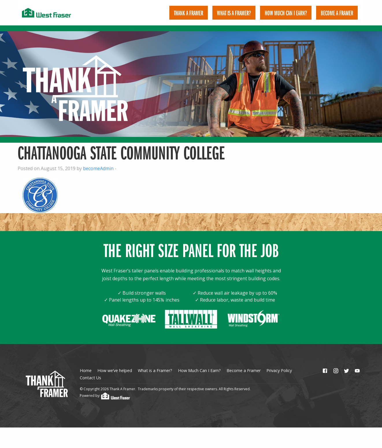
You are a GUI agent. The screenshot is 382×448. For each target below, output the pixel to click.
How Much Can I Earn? (286, 12)
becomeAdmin (98, 163)
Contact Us (90, 372)
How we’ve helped (114, 365)
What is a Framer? (234, 12)
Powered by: (105, 390)
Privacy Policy (279, 365)
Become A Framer (337, 12)
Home (86, 365)
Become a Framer (244, 365)
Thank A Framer (188, 12)
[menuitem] (188, 13)
